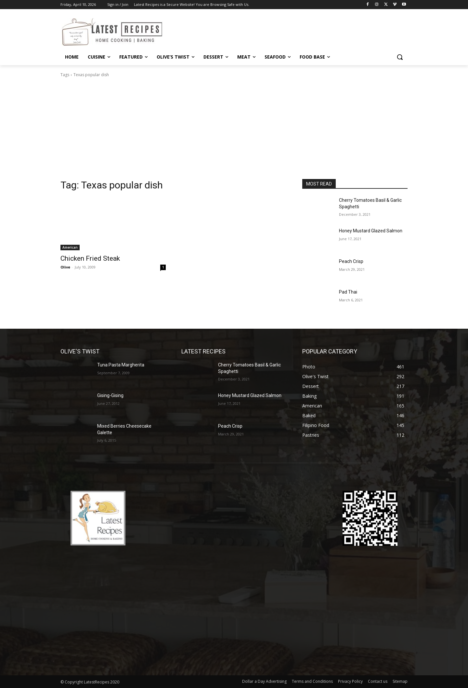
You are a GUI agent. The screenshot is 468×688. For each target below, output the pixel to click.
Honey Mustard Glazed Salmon (370, 230)
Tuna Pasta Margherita (120, 364)
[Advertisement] (234, 130)
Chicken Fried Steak (90, 258)
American (70, 247)
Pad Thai (348, 292)
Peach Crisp (351, 261)
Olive (65, 267)
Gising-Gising (110, 395)
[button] (400, 57)
